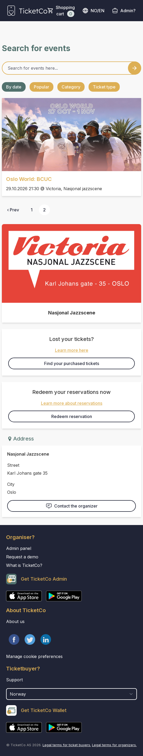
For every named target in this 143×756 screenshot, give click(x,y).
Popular (41, 87)
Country (16, 685)
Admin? (128, 10)
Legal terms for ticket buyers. (67, 745)
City (11, 484)
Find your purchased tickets (71, 363)
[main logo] (27, 11)
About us (15, 621)
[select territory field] (71, 694)
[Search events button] (134, 68)
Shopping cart (65, 11)
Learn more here (71, 350)
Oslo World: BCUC (29, 179)
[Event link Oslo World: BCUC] (71, 134)
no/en (93, 10)
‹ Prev (13, 209)
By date (13, 87)
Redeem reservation (71, 416)
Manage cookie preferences (34, 656)
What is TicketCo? (24, 565)
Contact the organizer (72, 506)
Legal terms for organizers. (114, 745)
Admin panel (18, 548)
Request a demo (22, 556)
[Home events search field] (71, 68)
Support (14, 679)
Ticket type (104, 87)
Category (71, 87)
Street (13, 465)
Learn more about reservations (71, 403)
